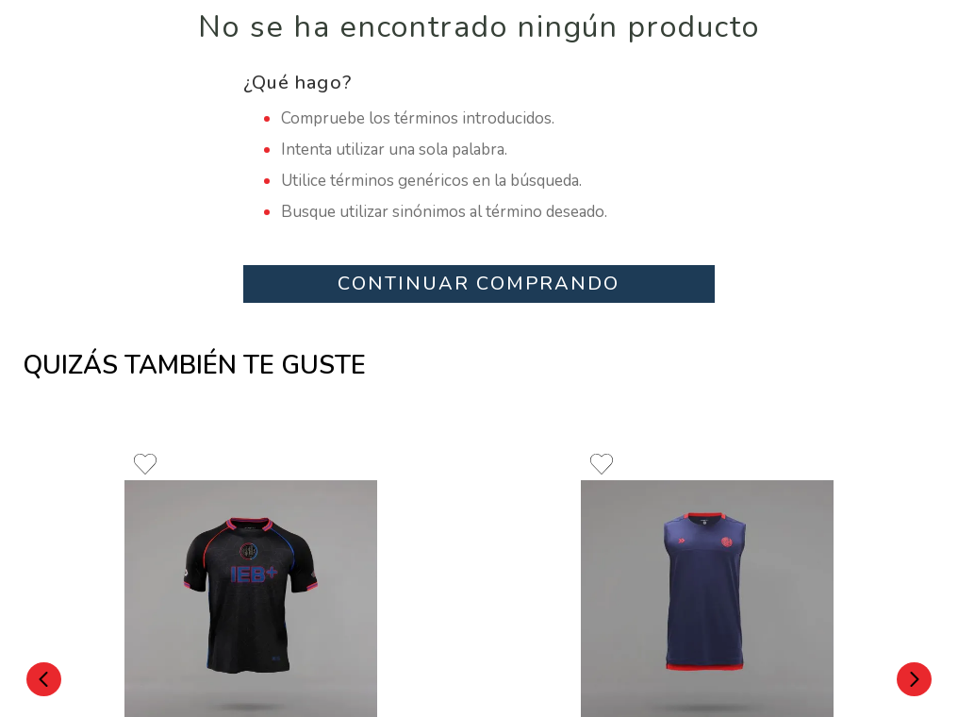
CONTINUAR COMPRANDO (478, 283)
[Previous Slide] (43, 679)
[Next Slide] (914, 679)
